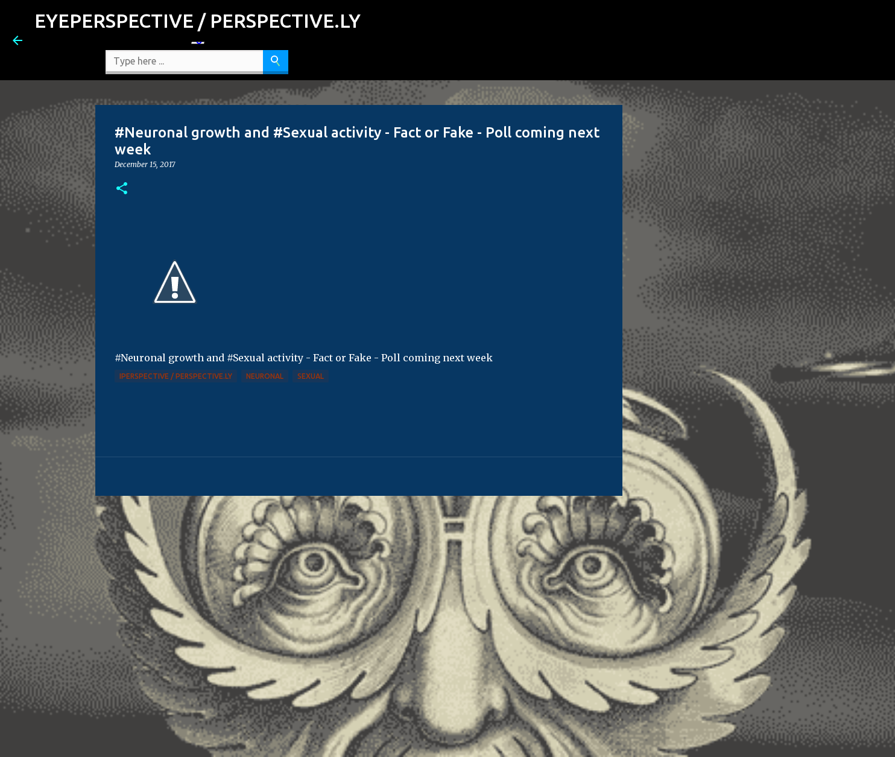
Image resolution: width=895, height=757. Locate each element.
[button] (122, 189)
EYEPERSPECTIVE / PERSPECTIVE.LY (197, 20)
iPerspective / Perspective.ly (175, 376)
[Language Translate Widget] (197, 43)
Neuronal (264, 376)
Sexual (310, 376)
